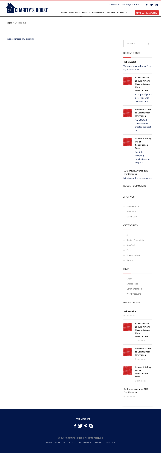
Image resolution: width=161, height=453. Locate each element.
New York (131, 245)
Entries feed (132, 283)
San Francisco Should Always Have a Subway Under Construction (142, 84)
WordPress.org (134, 293)
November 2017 (134, 206)
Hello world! (129, 61)
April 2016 (131, 211)
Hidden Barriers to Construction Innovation (143, 112)
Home (9, 23)
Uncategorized (134, 255)
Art (128, 235)
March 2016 (132, 216)
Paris (129, 250)
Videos (130, 260)
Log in (129, 278)
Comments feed (134, 288)
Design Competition (136, 240)
